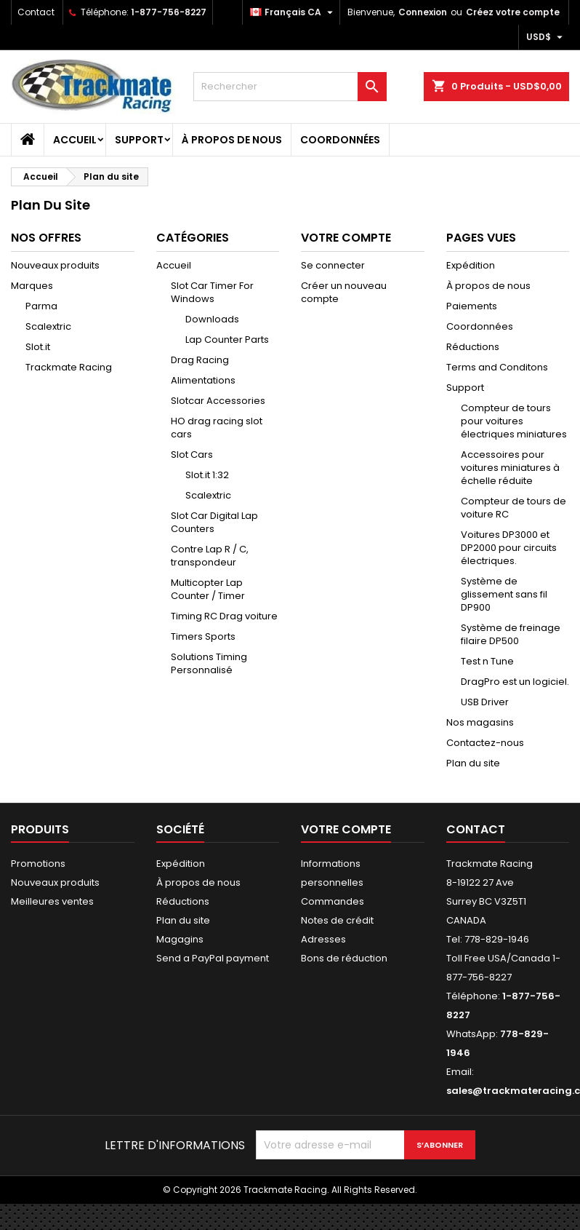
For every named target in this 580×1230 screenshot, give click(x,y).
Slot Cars (192, 454)
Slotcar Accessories (218, 401)
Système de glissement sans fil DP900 (504, 594)
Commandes (332, 901)
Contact (36, 12)
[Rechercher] (290, 86)
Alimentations (203, 380)
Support (139, 139)
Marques (32, 286)
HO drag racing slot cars (216, 427)
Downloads (212, 319)
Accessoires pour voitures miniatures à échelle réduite (510, 468)
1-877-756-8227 (168, 12)
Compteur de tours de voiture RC (513, 507)
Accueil (75, 139)
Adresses (323, 939)
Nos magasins (480, 722)
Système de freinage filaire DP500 (510, 634)
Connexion (422, 12)
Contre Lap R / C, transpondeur (210, 555)
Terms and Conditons (497, 367)
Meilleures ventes (52, 901)
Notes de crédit (337, 920)
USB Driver (485, 702)
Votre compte (346, 829)
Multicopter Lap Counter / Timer (208, 589)
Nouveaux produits (55, 265)
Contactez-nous (485, 743)
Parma (41, 306)
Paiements (471, 306)
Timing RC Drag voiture (224, 616)
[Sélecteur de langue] (293, 12)
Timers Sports (203, 636)
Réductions (472, 347)
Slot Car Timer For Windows (212, 292)
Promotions (38, 863)
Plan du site (473, 763)
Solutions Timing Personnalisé (209, 663)
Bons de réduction (344, 958)
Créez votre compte (513, 12)
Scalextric (48, 326)
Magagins (180, 939)
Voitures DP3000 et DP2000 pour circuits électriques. (509, 548)
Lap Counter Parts (227, 339)
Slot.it (37, 347)
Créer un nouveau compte (344, 292)
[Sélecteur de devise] (546, 37)
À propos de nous (232, 139)
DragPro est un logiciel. (515, 682)
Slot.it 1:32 (207, 475)
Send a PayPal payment (212, 958)
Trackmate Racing (68, 367)
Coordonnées (340, 139)
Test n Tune (487, 661)
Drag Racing (200, 360)
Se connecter (333, 265)
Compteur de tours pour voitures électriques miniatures (514, 421)
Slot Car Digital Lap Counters (214, 522)
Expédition (470, 265)
